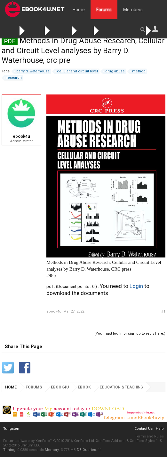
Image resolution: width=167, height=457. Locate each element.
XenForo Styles (142, 441)
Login (136, 286)
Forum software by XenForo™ (49, 441)
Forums (104, 9)
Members (133, 9)
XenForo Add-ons (110, 441)
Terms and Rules (149, 436)
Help (160, 429)
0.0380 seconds (30, 450)
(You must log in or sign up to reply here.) (129, 333)
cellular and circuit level (76, 71)
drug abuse (114, 71)
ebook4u (21, 136)
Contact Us (143, 429)
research (13, 78)
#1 (163, 311)
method (138, 71)
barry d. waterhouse (32, 71)
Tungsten (11, 429)
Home (79, 9)
